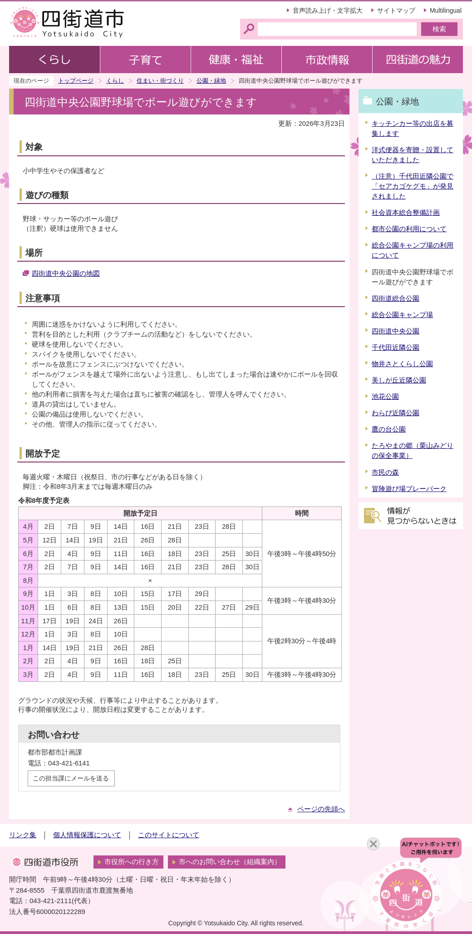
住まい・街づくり (160, 80)
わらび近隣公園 (395, 413)
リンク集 (22, 835)
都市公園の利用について (409, 229)
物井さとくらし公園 (402, 364)
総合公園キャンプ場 (402, 314)
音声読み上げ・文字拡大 (328, 10)
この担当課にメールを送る (71, 778)
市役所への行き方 (131, 861)
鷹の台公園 (389, 429)
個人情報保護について (87, 835)
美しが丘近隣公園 (399, 380)
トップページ (75, 80)
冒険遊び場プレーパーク (409, 488)
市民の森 (385, 472)
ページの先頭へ (321, 809)
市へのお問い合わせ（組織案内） (230, 861)
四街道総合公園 (395, 298)
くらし (115, 80)
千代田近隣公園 (395, 347)
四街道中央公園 (395, 331)
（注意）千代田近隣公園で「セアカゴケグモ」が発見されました (412, 186)
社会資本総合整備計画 (406, 212)
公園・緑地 (211, 80)
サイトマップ (396, 10)
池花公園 (385, 396)
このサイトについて (168, 835)
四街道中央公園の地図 (66, 273)
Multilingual (446, 10)
